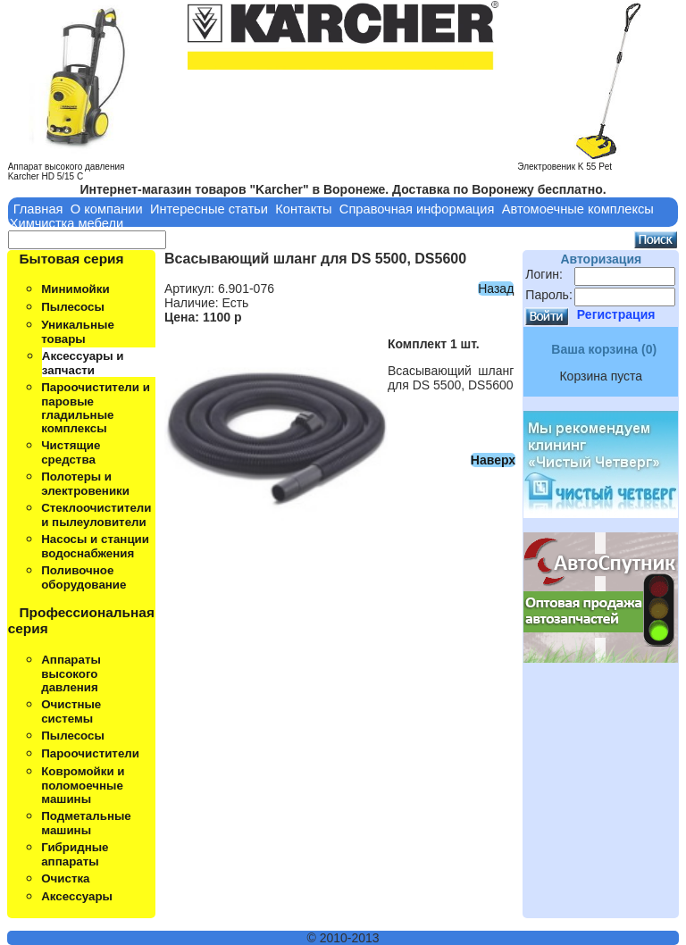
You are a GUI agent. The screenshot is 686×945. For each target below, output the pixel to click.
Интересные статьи (209, 209)
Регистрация (616, 314)
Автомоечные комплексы (578, 209)
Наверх (493, 460)
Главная (38, 209)
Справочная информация (417, 209)
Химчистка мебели (67, 223)
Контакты (303, 209)
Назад (496, 288)
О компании (107, 209)
